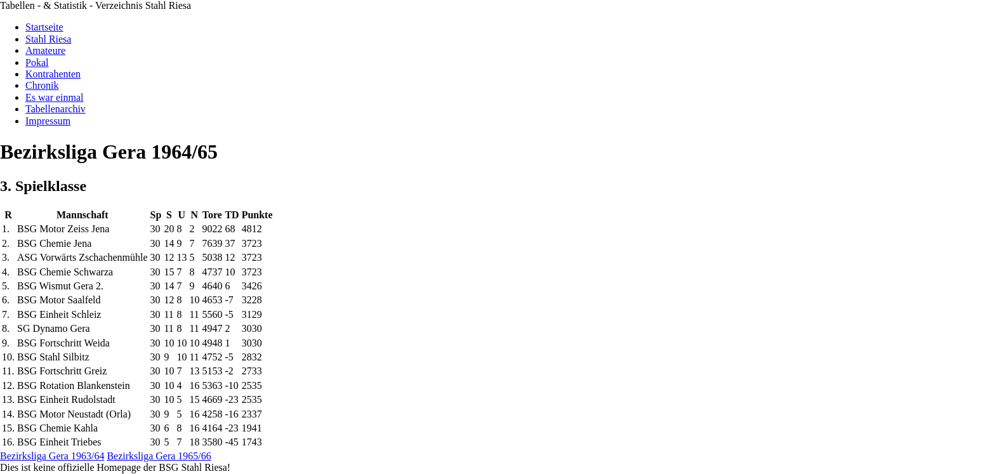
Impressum (47, 120)
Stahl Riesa (48, 39)
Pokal (36, 62)
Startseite (44, 27)
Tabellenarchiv (55, 108)
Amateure (45, 50)
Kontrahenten (53, 74)
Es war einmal (54, 97)
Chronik (41, 85)
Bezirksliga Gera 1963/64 (52, 456)
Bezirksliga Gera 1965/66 (159, 456)
